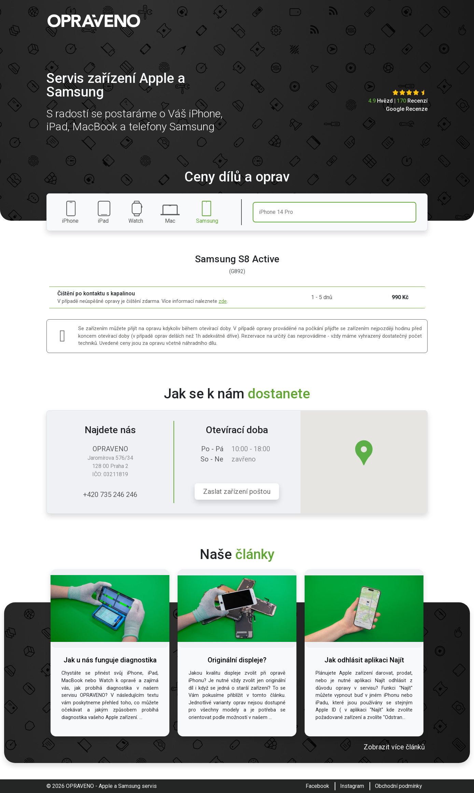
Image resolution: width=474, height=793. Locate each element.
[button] (364, 453)
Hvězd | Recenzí (398, 101)
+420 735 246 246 (110, 494)
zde (223, 301)
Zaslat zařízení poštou (236, 491)
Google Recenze (407, 109)
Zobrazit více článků (394, 747)
